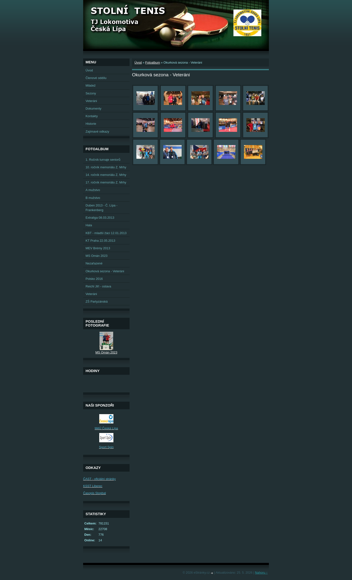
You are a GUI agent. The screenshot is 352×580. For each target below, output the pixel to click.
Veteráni (91, 101)
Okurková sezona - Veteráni (105, 271)
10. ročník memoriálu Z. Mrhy (106, 167)
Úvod (138, 62)
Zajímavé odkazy (97, 131)
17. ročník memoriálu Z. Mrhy (106, 182)
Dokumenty (93, 108)
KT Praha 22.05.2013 (100, 240)
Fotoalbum (152, 62)
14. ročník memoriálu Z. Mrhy (106, 175)
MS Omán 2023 (97, 256)
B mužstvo (93, 198)
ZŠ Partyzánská (97, 301)
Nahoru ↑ (261, 572)
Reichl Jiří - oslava (98, 286)
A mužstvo (93, 190)
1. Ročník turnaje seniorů (103, 159)
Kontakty (92, 116)
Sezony (91, 93)
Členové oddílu (96, 78)
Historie (91, 123)
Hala (89, 225)
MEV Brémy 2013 (98, 248)
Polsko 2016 (94, 279)
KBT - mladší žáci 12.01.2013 (106, 233)
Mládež (91, 85)
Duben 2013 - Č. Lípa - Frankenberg (101, 208)
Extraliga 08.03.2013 (100, 217)
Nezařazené (94, 263)
